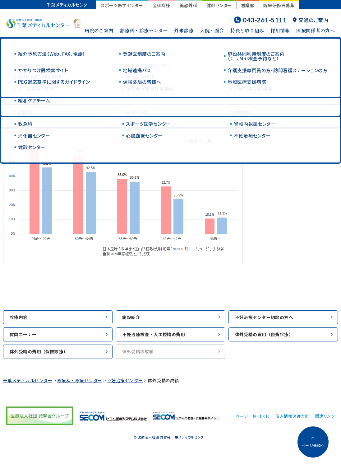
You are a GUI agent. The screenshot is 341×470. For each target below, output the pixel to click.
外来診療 (183, 30)
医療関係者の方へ (315, 30)
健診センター (219, 5)
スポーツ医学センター (122, 5)
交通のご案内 (310, 19)
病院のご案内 (99, 30)
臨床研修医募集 (279, 5)
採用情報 (280, 30)
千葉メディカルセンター (69, 5)
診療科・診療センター (144, 30)
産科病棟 (161, 5)
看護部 (247, 5)
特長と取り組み (247, 30)
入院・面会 (212, 30)
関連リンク (325, 419)
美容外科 (188, 5)
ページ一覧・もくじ (252, 419)
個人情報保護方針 (292, 419)
